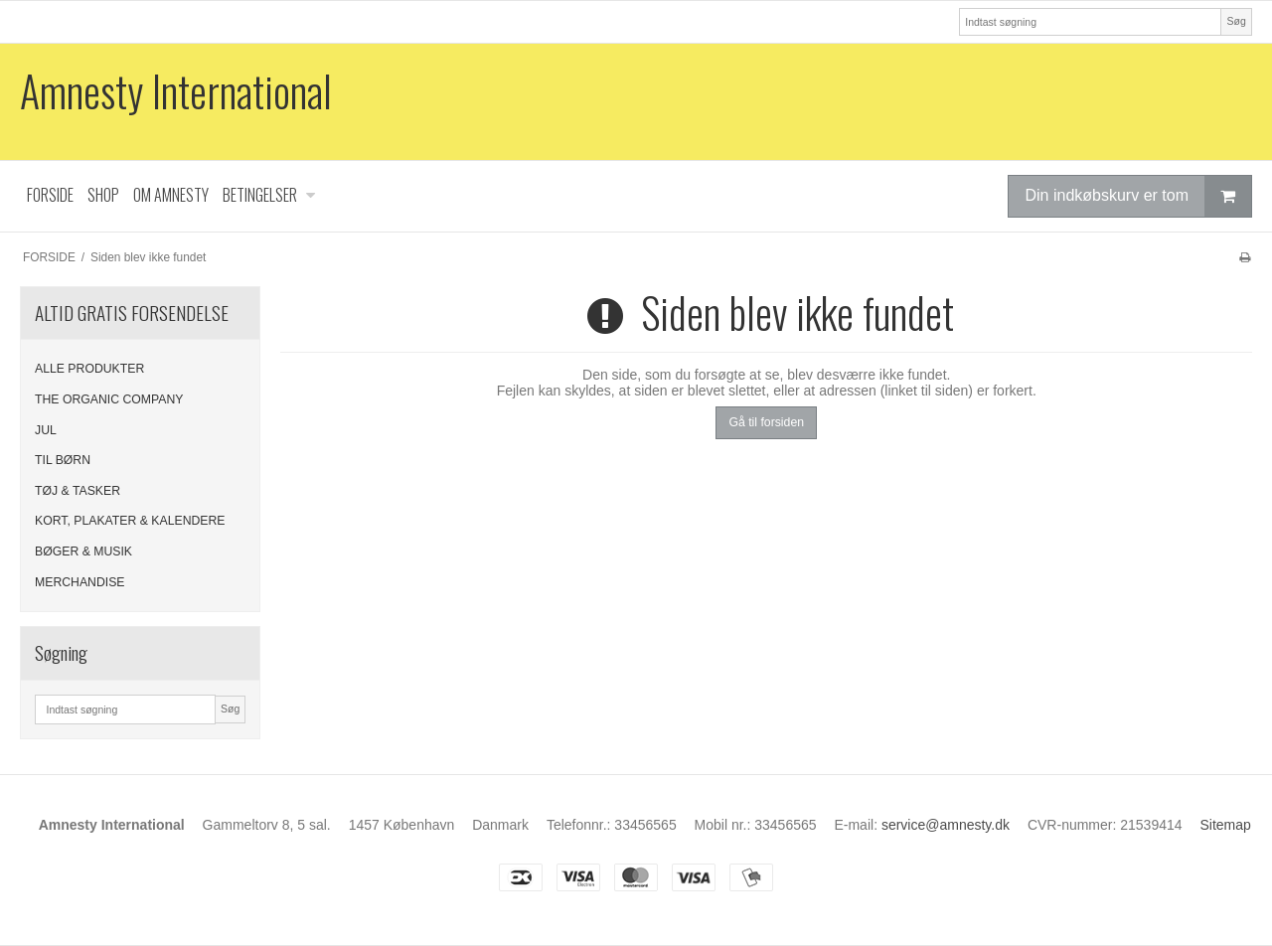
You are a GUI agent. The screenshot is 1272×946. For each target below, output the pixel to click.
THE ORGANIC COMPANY (109, 399)
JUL (46, 430)
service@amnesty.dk (945, 825)
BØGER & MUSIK (83, 551)
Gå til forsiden (766, 422)
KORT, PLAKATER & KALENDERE (130, 521)
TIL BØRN (62, 460)
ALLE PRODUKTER (89, 369)
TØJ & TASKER (77, 491)
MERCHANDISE (80, 582)
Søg (1235, 21)
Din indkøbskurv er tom (1138, 196)
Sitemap (1224, 825)
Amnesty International (176, 91)
